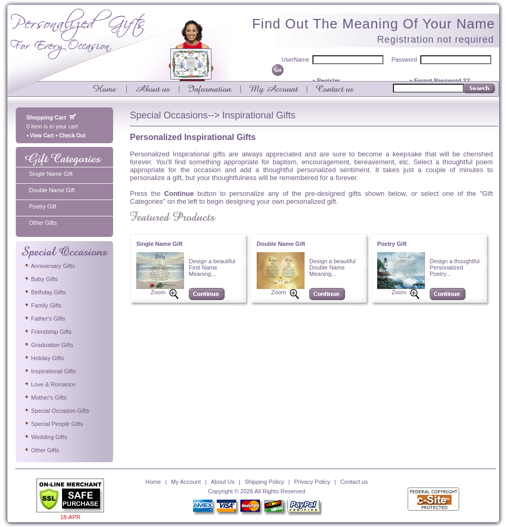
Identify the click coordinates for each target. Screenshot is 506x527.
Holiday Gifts (44, 358)
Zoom (157, 292)
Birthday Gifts (45, 292)
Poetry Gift (42, 206)
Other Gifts (43, 223)
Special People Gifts (53, 424)
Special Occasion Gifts (56, 410)
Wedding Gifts (45, 437)
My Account (186, 482)
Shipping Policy (264, 482)
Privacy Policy (312, 482)
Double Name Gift (52, 190)
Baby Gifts (41, 279)
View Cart (40, 135)
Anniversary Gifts (49, 266)
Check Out (70, 135)
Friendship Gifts (48, 332)
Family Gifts (43, 305)
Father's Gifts (44, 318)
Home (153, 482)
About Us (223, 482)
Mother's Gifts (45, 397)
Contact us (354, 482)
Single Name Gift (51, 174)
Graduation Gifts (48, 345)
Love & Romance (49, 384)
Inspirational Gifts (50, 371)
